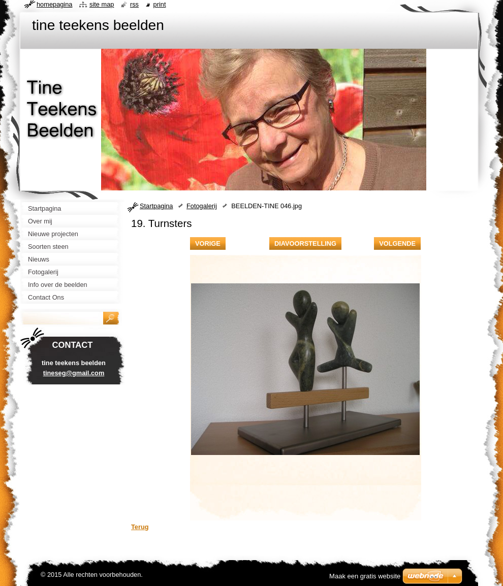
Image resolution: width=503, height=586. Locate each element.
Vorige (208, 243)
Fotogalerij (201, 206)
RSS (134, 4)
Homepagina (54, 4)
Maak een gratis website (364, 576)
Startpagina (156, 206)
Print (159, 4)
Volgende (397, 243)
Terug (140, 527)
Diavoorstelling (305, 243)
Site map (101, 4)
